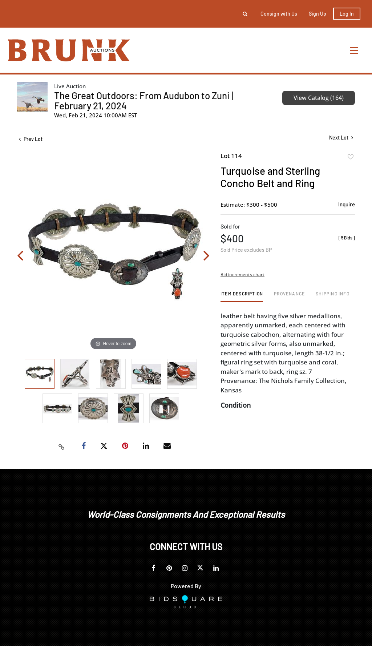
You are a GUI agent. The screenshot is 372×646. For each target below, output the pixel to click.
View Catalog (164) (319, 98)
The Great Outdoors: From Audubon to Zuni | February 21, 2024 (143, 100)
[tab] (242, 296)
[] (347, 237)
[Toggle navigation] (354, 50)
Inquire (346, 204)
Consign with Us (278, 14)
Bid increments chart (242, 274)
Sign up (317, 14)
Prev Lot (31, 139)
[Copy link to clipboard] (61, 446)
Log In (347, 14)
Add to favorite (350, 157)
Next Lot (341, 137)
